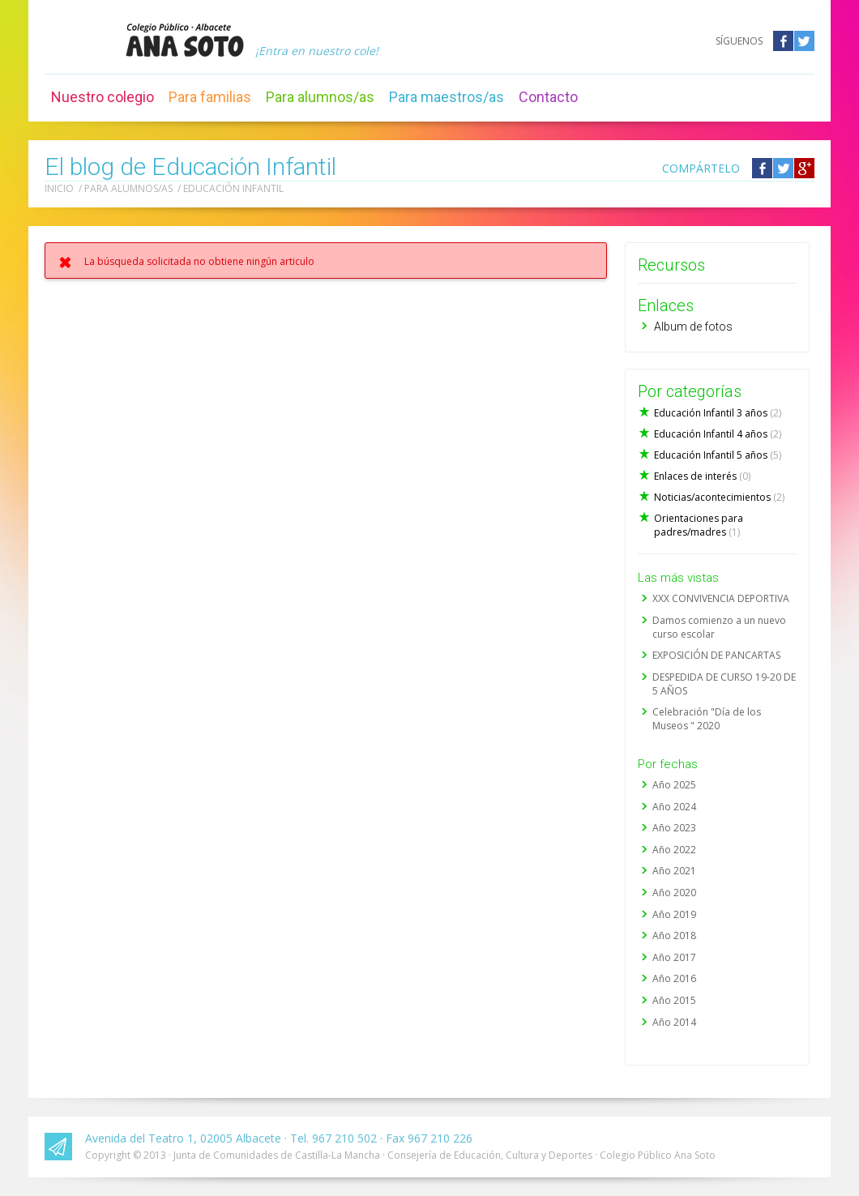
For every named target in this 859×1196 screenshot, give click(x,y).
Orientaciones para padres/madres (698, 525)
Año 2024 (674, 807)
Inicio (59, 188)
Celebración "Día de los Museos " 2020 (706, 719)
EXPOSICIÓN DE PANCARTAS (716, 655)
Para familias (210, 96)
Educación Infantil (233, 188)
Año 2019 (674, 914)
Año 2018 (674, 935)
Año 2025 (674, 785)
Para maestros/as (446, 96)
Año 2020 (674, 892)
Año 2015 (674, 1000)
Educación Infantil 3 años (717, 413)
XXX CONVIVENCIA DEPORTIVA (720, 598)
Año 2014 (674, 1022)
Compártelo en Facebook (762, 168)
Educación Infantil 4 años (717, 434)
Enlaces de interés (702, 476)
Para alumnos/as (320, 96)
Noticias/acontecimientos (719, 497)
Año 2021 (674, 871)
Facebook (783, 41)
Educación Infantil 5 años (717, 455)
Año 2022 (674, 849)
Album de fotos (693, 326)
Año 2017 (674, 957)
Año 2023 (674, 828)
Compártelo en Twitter (783, 168)
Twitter (804, 41)
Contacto (548, 96)
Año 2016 (674, 978)
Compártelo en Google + (804, 168)
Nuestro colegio (102, 96)
